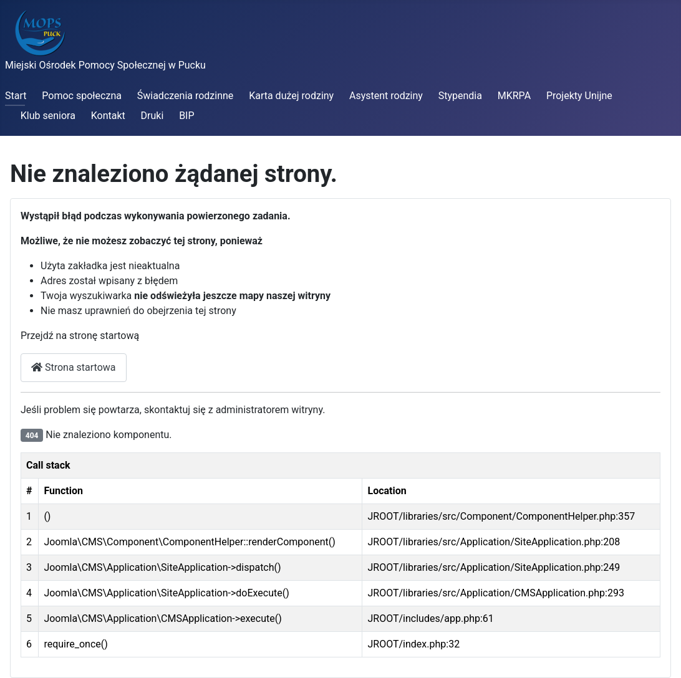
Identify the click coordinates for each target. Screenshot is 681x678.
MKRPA (514, 96)
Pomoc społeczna (82, 96)
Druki (152, 116)
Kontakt (108, 116)
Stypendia (460, 96)
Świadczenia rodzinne (185, 96)
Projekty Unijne (579, 96)
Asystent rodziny (386, 96)
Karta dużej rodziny (291, 96)
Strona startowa (73, 367)
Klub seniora (48, 116)
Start (15, 96)
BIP (186, 116)
